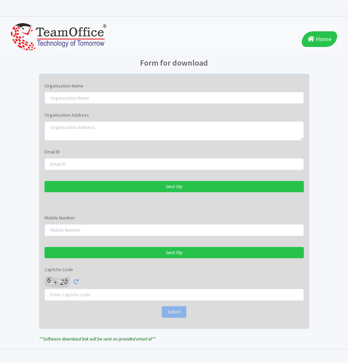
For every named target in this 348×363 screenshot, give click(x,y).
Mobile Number (60, 218)
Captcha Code (59, 269)
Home (319, 39)
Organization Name (64, 86)
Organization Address (67, 115)
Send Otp (174, 186)
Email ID (52, 152)
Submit (174, 312)
